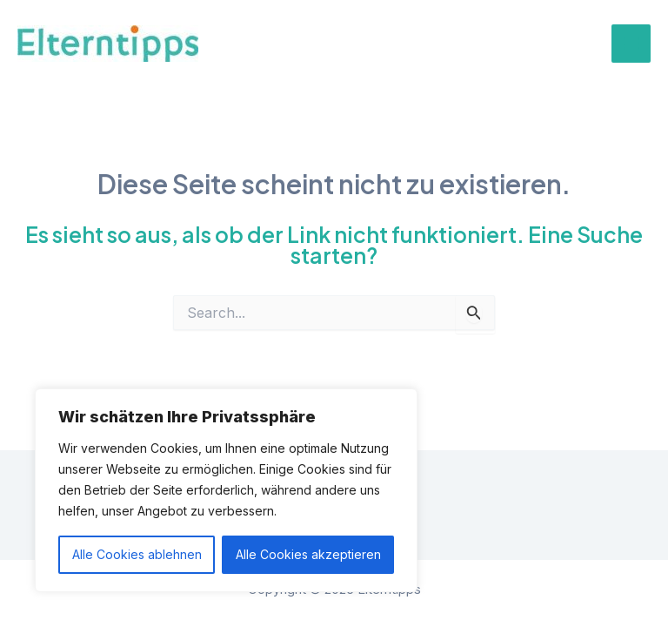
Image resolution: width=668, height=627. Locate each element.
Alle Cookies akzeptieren (308, 554)
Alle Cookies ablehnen (137, 554)
